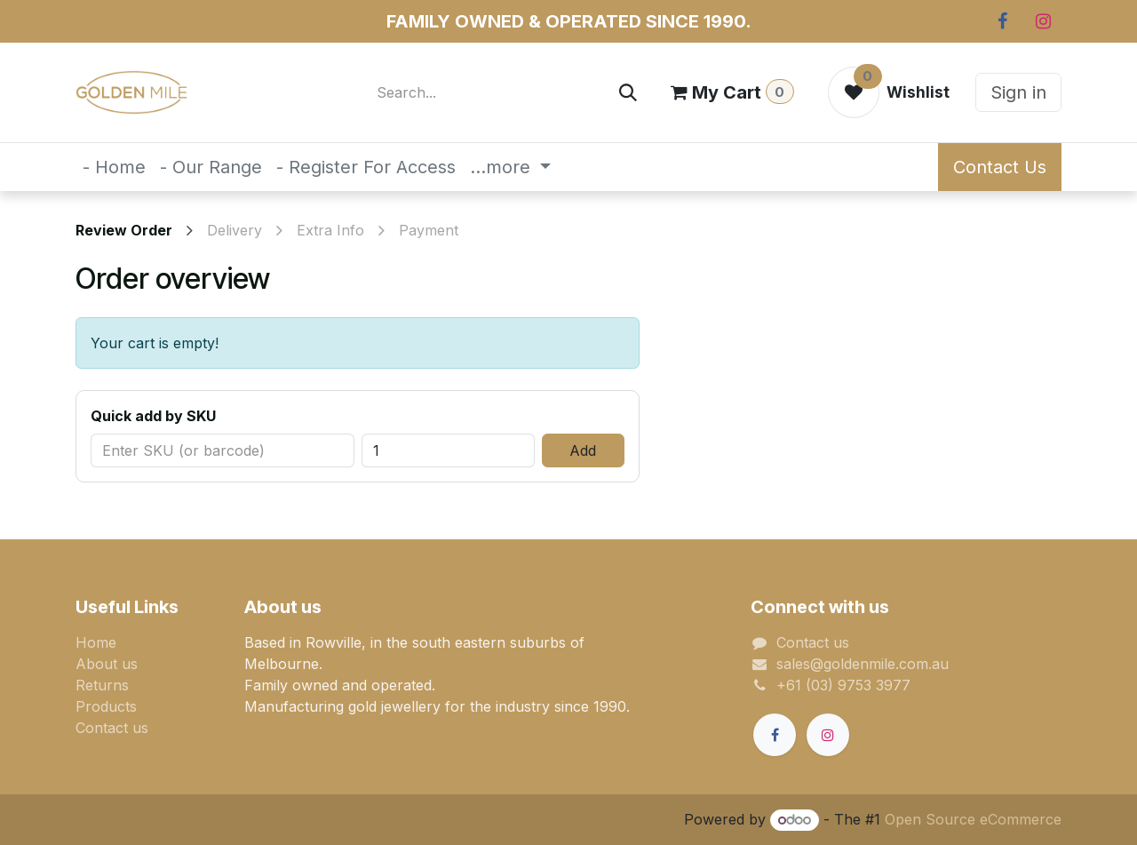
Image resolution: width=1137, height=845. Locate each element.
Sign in (1018, 92)
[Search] (628, 92)
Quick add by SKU (153, 416)
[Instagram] (1043, 21)
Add (582, 450)
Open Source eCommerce (973, 819)
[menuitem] (114, 167)
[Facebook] (1002, 21)
